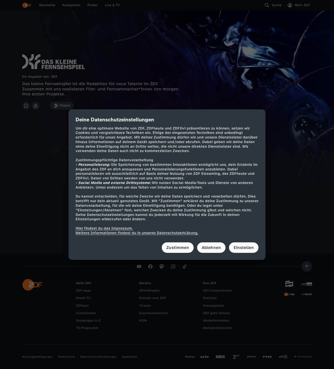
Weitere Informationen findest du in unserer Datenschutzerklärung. (137, 233)
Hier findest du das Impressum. (104, 228)
